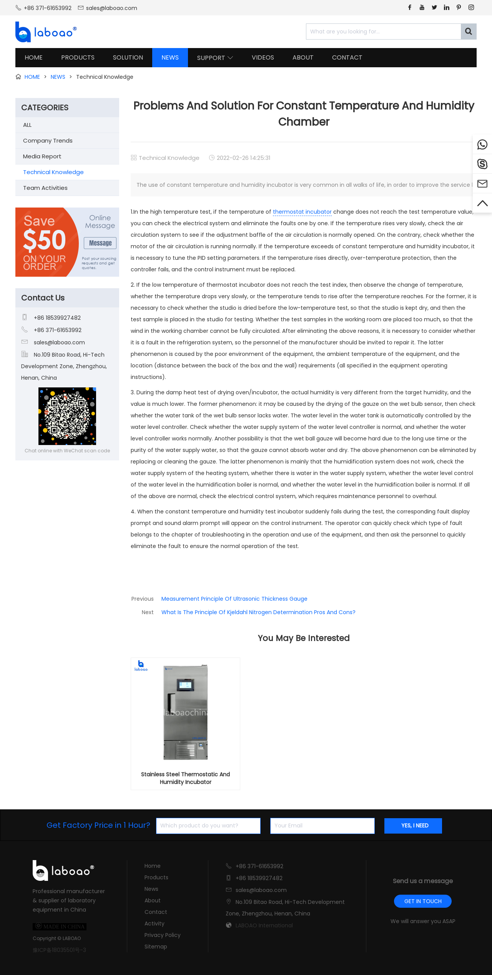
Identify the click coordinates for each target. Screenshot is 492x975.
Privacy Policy (163, 935)
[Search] (468, 31)
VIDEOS (263, 57)
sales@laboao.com (111, 8)
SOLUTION (128, 57)
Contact (156, 912)
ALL (27, 125)
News (151, 889)
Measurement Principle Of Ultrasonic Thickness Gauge (234, 599)
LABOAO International (264, 925)
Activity (155, 923)
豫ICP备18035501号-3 (59, 950)
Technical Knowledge (169, 158)
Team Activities (45, 188)
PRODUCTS (78, 57)
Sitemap (156, 946)
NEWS (170, 57)
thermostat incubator (302, 212)
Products (156, 877)
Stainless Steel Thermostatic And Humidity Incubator (185, 778)
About (153, 900)
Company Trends (48, 140)
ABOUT (303, 57)
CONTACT (347, 57)
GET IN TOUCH (423, 901)
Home (153, 866)
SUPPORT (215, 57)
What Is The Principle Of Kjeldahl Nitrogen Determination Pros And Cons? (258, 612)
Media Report (42, 156)
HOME (34, 57)
